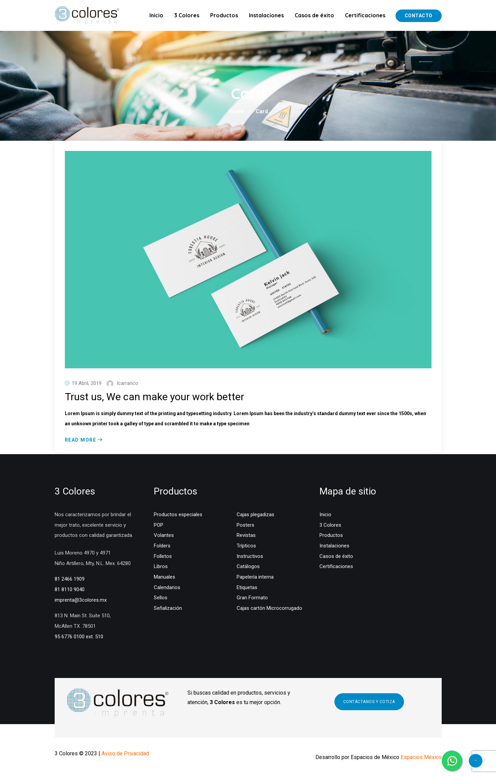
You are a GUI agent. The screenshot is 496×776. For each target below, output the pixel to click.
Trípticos (246, 546)
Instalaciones (266, 15)
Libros (161, 566)
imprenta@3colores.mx (81, 600)
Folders (162, 546)
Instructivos (250, 556)
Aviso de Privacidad (125, 753)
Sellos (160, 598)
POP (158, 525)
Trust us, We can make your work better (154, 397)
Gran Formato (252, 598)
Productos (224, 15)
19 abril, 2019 (87, 383)
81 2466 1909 (70, 579)
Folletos (163, 556)
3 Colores (186, 15)
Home (236, 111)
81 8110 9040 (70, 589)
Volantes (164, 535)
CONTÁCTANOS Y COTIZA (369, 701)
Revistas (246, 535)
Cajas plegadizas (255, 514)
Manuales (164, 577)
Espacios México (421, 757)
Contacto (419, 15)
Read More (80, 440)
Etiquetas (247, 587)
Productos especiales (178, 514)
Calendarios (167, 587)
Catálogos (248, 566)
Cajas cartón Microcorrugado (269, 608)
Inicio (156, 15)
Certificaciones (365, 15)
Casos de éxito (314, 15)
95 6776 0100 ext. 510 (79, 637)
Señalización (168, 608)
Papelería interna (255, 577)
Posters (245, 525)
